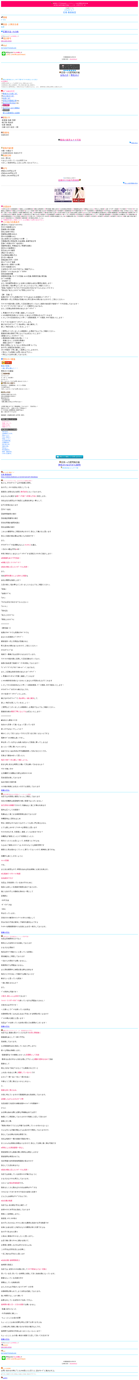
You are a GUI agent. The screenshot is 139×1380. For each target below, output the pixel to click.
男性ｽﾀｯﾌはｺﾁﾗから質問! (69, 465)
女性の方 (64, 75)
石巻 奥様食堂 (6, 475)
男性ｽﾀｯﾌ (75, 75)
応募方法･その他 (10, 32)
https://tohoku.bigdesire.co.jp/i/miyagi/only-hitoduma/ (19, 477)
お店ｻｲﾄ (5, 1378)
